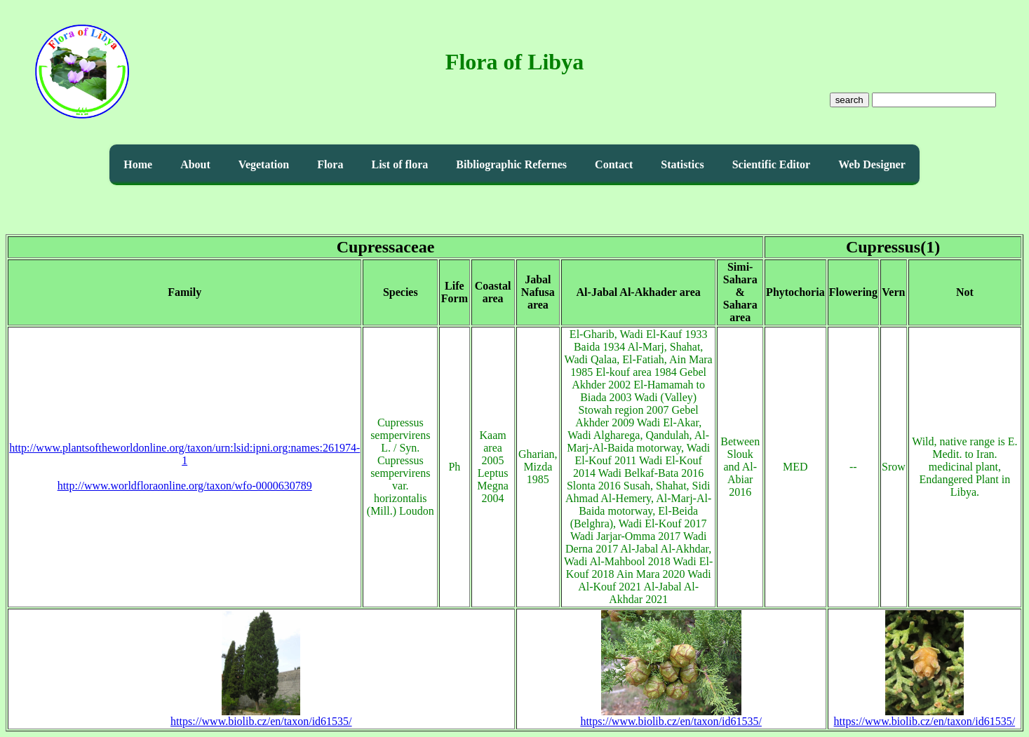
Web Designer (872, 164)
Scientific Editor (771, 164)
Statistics (682, 164)
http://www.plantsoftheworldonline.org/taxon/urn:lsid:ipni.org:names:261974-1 (184, 454)
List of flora (399, 164)
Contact (614, 164)
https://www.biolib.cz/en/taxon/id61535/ (261, 716)
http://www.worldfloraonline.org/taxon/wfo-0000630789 (185, 486)
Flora (330, 164)
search (849, 100)
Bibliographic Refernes (511, 164)
